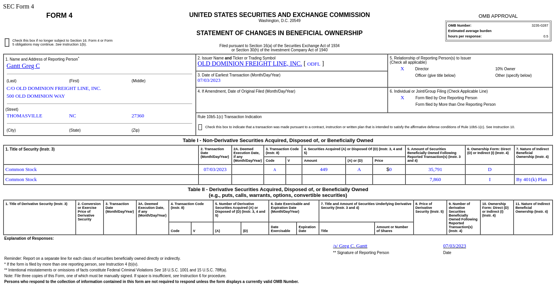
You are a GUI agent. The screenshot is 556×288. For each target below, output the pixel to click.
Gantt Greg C (23, 66)
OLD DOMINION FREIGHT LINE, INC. (250, 63)
